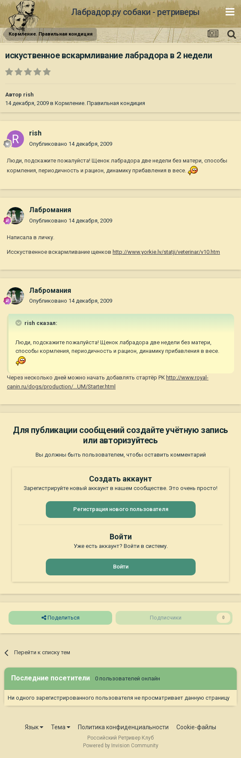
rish (28, 94)
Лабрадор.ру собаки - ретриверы (135, 12)
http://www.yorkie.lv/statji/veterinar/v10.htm (166, 252)
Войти (120, 566)
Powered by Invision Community (120, 746)
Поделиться (61, 617)
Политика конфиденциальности (123, 727)
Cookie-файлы (196, 727)
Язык (34, 727)
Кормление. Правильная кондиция (100, 103)
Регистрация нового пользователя (120, 509)
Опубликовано (70, 144)
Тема (60, 727)
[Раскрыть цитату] (19, 322)
